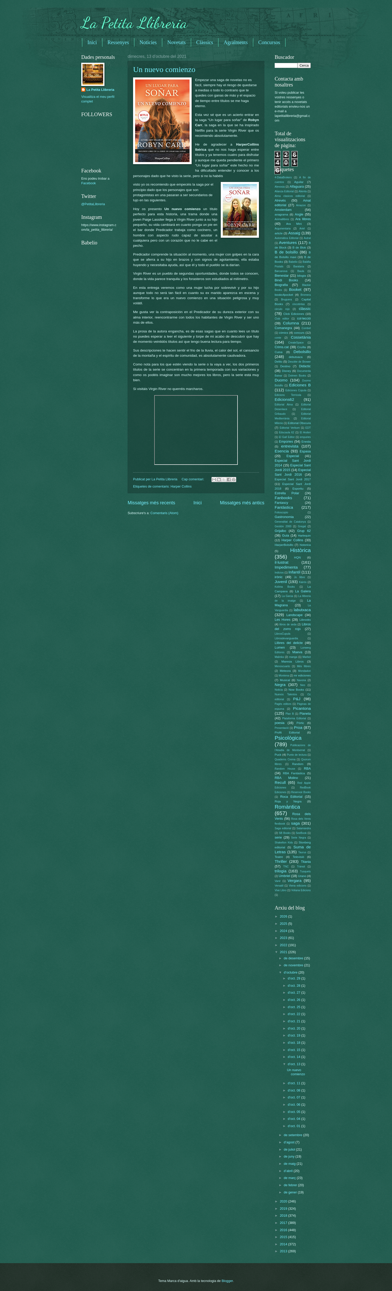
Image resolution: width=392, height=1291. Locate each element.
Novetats (176, 42)
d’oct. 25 (294, 1007)
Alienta (303, 191)
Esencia (282, 451)
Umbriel (284, 876)
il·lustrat (281, 562)
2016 (284, 1230)
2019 (284, 1208)
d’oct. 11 (294, 1083)
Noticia (279, 689)
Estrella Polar (287, 493)
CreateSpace (296, 342)
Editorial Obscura (299, 423)
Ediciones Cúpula (296, 390)
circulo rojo (282, 309)
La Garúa (287, 596)
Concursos (269, 42)
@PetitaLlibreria (93, 204)
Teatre (279, 856)
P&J (296, 699)
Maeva (297, 652)
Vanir (278, 881)
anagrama (281, 214)
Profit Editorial (287, 732)
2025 (284, 924)
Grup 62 (304, 531)
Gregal (302, 526)
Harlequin (304, 535)
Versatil (279, 885)
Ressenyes (118, 42)
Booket (295, 289)
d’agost (289, 1142)
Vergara (294, 880)
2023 (284, 938)
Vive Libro (281, 890)
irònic (279, 577)
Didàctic (305, 366)
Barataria (298, 266)
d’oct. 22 (294, 1014)
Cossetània (301, 337)
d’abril (288, 1171)
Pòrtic (300, 722)
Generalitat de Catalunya (290, 521)
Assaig (294, 233)
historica (305, 544)
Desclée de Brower (299, 361)
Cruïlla (301, 347)
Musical (285, 680)
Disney (286, 370)
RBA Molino (286, 778)
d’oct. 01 (294, 1126)
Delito (278, 361)
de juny (289, 1156)
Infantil (294, 572)
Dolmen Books (297, 375)
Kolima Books (285, 586)
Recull (280, 782)
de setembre (293, 1135)
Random (298, 764)
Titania (306, 862)
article (279, 233)
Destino (285, 366)
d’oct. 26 (294, 1000)
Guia (285, 535)
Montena (284, 675)
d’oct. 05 (294, 1112)
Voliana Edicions (301, 890)
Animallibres (282, 219)
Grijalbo (280, 531)
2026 (284, 916)
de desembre (294, 958)
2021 (284, 952)
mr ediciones (302, 675)
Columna (291, 323)
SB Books (285, 833)
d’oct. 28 (294, 985)
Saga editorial (283, 828)
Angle (299, 214)
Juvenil (281, 581)
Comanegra (283, 328)
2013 (284, 1251)
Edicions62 (284, 399)
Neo (302, 685)
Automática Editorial (287, 238)
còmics (283, 332)
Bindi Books (286, 280)
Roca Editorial (291, 797)
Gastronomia (284, 517)
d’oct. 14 (294, 1057)
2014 (284, 1244)
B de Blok (299, 247)
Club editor (282, 318)
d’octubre (291, 972)
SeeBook (301, 833)
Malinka (279, 657)
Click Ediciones (293, 313)
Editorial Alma (284, 404)
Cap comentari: (193, 479)
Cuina (278, 352)
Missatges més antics (242, 502)
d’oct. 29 (294, 978)
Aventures (288, 242)
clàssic (305, 308)
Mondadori (304, 671)
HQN (297, 557)
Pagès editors (283, 704)
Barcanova (281, 271)
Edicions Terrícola (288, 395)
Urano (302, 876)
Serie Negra (298, 837)
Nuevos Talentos (286, 694)
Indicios (279, 572)
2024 (284, 931)
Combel (306, 328)
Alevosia (280, 186)
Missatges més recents (151, 502)
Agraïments (236, 42)
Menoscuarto (282, 666)
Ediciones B (300, 385)
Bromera (306, 294)
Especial (293, 456)
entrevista (289, 446)
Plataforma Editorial (294, 718)
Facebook (88, 183)
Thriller (281, 861)
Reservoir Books (301, 792)
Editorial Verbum (290, 427)
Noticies (148, 42)
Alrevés (280, 200)
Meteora (285, 670)
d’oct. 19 (294, 1035)
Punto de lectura (297, 754)
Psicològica (288, 738)
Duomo (281, 380)
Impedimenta (286, 567)
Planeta (305, 713)
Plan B (289, 713)
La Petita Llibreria (134, 22)
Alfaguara (297, 186)
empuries (305, 437)
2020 (284, 1201)
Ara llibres (303, 219)
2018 (284, 1215)
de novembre (294, 965)
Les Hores (282, 619)
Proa (298, 727)
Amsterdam (283, 210)
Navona (301, 680)
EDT (308, 427)
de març (290, 1178)
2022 (284, 945)
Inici (92, 42)
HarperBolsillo (284, 544)
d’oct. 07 (294, 1097)
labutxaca (302, 610)
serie (278, 837)
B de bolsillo (286, 252)
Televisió (298, 856)
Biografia (281, 285)
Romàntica (287, 807)
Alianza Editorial (284, 191)
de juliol (290, 1149)
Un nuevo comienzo (164, 69)
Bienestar (282, 275)
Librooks (305, 619)
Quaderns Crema (285, 759)
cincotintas (298, 304)
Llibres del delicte (289, 643)
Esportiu (297, 488)
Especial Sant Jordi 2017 (293, 479)
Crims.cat (282, 347)
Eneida (306, 441)
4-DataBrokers (283, 177)
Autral (307, 238)
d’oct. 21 (294, 1021)
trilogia (280, 871)
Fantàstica (284, 507)
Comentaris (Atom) (164, 513)
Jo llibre (299, 577)
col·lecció (304, 318)
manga (293, 657)
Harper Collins (181, 486)
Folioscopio (281, 512)
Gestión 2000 (283, 526)
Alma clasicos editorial (290, 196)
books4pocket (284, 294)
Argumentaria (283, 228)
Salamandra (303, 828)
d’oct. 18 (294, 1043)
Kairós (302, 582)
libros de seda (287, 624)
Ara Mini (293, 223)
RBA (307, 768)
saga (295, 823)
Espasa (305, 451)
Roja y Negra (288, 801)
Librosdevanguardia (286, 638)
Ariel (302, 228)
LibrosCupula (282, 633)
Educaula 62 (286, 432)
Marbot (307, 657)
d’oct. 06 (294, 1104)
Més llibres (304, 666)
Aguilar (299, 182)
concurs (299, 332)
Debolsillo (302, 351)
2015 (284, 1237)
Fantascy (281, 503)
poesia (279, 723)
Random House (285, 768)
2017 (284, 1223)
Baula (300, 271)
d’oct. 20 (294, 1028)
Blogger (227, 1281)
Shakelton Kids (284, 842)
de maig (290, 1164)
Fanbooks (283, 498)
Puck (278, 754)
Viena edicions (297, 885)
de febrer (291, 1185)
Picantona (302, 708)
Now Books (296, 689)
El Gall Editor (287, 437)
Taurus (302, 852)
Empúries (286, 441)
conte (278, 337)
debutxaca (296, 356)
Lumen (280, 647)
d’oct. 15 (294, 1050)
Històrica (300, 550)
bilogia (301, 275)
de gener (291, 1192)
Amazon (301, 205)
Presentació (282, 728)
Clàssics (204, 42)
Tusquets (305, 871)
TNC (286, 866)
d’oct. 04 (294, 1119)
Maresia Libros (292, 661)
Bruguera (286, 299)
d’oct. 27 (294, 992)
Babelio (293, 261)
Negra (280, 684)
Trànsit (301, 866)
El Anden (305, 432)
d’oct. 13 (294, 1064)
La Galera (303, 591)
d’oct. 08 (294, 1090)
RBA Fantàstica (294, 773)
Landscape (294, 615)
